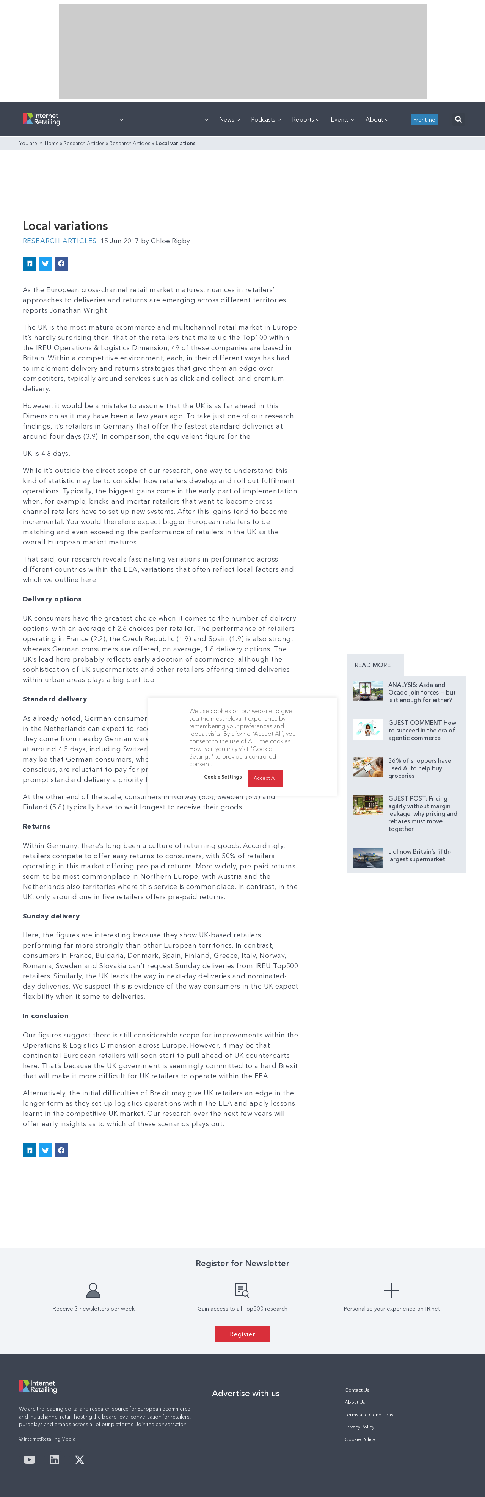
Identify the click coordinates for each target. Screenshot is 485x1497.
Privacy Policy (359, 1427)
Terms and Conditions (369, 1414)
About (377, 119)
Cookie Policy (360, 1439)
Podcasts (266, 119)
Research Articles (84, 143)
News (229, 119)
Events (342, 119)
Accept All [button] (265, 778)
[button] (458, 119)
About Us (355, 1402)
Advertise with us (246, 1393)
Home (52, 143)
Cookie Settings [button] (223, 777)
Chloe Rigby (165, 241)
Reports (305, 119)
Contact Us (357, 1390)
